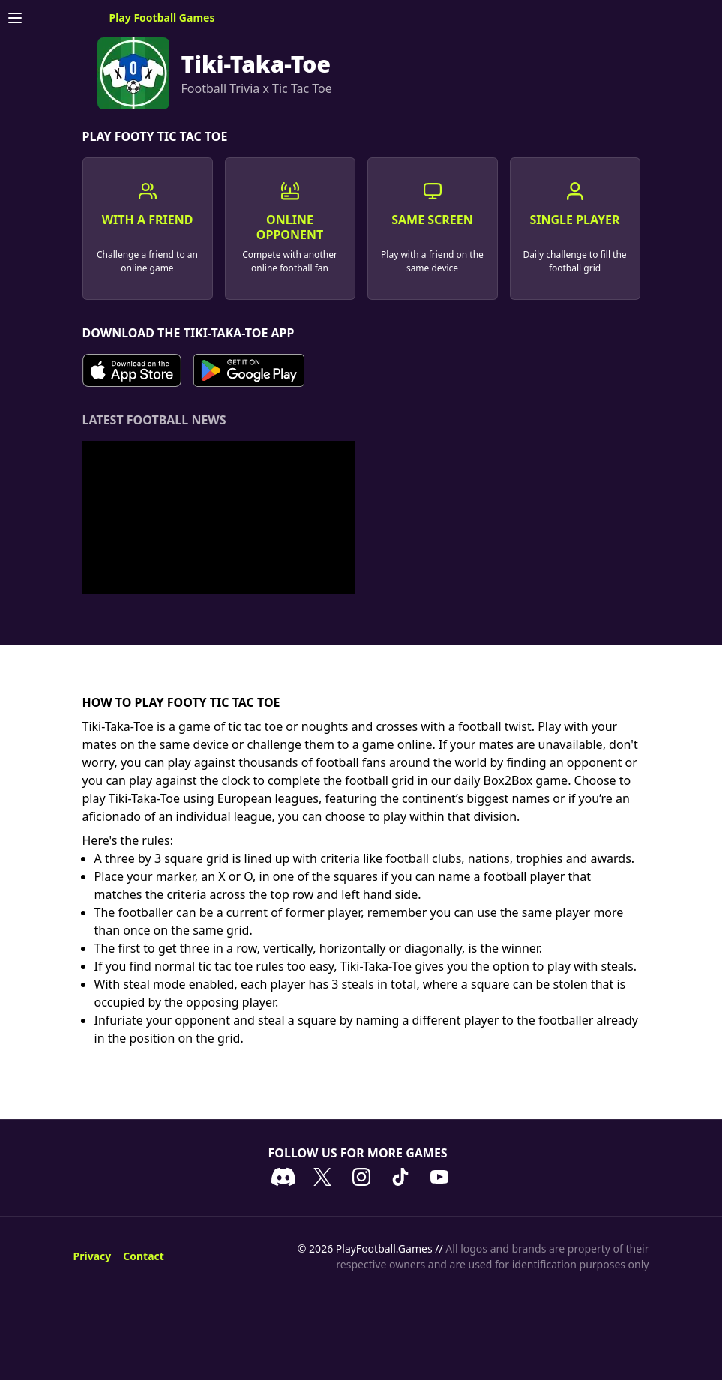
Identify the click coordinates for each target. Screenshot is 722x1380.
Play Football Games (162, 17)
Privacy (92, 1256)
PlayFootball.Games (384, 1248)
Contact (143, 1256)
